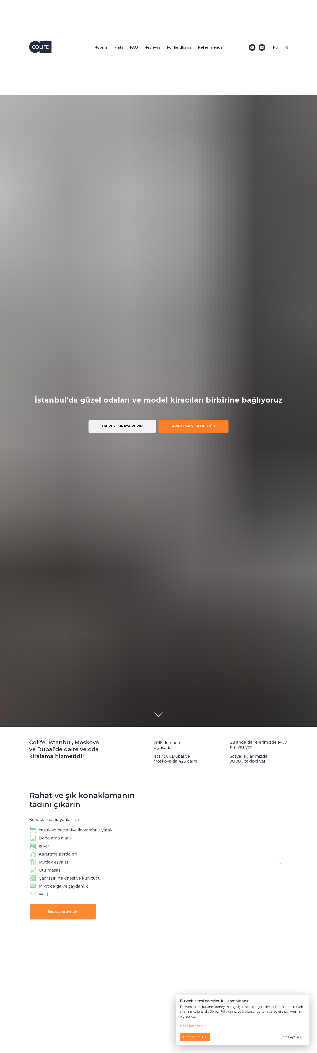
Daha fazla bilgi (191, 1026)
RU (275, 47)
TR (285, 47)
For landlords (179, 47)
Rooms (101, 47)
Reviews (152, 47)
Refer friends (210, 47)
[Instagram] (262, 47)
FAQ (134, 47)
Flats (118, 47)
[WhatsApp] (252, 47)
